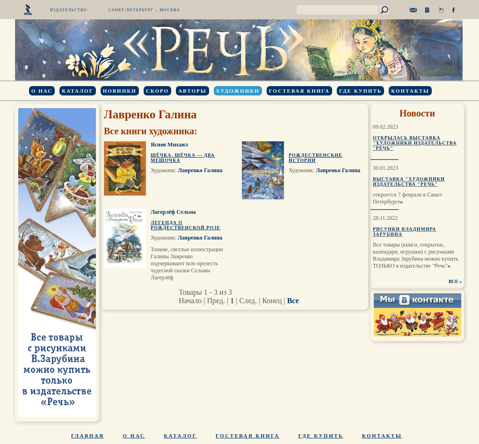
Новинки (120, 91)
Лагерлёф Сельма (173, 212)
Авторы (192, 91)
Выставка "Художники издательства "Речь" (409, 181)
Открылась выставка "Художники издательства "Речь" (415, 143)
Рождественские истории (315, 158)
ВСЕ (453, 281)
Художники (238, 91)
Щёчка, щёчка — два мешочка (183, 158)
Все (293, 301)
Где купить (360, 91)
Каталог (77, 91)
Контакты (410, 91)
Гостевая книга (299, 91)
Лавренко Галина (200, 170)
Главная (87, 435)
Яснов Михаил (169, 144)
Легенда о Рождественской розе (185, 225)
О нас (41, 91)
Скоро (157, 91)
